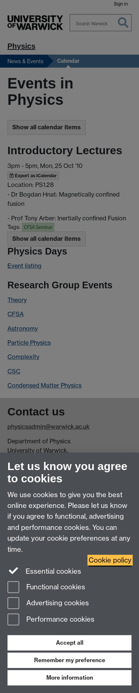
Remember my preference (69, 660)
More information (69, 677)
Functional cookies (46, 588)
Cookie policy (110, 560)
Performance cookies (51, 620)
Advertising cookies (48, 604)
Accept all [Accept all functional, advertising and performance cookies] (69, 642)
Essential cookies (44, 571)
